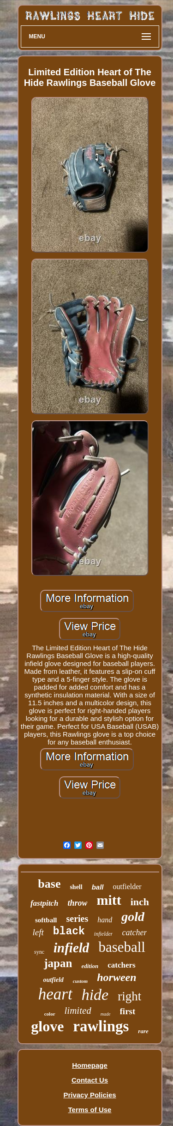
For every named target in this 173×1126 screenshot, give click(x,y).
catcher (134, 932)
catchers (121, 965)
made (106, 1014)
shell (76, 887)
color (49, 1014)
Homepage (89, 1065)
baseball (121, 947)
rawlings (101, 1026)
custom (80, 981)
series (77, 919)
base (49, 883)
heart (55, 994)
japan (58, 963)
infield (71, 947)
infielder (103, 934)
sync (39, 952)
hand (104, 920)
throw (77, 903)
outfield (53, 979)
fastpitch (44, 903)
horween (116, 977)
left (38, 932)
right (129, 996)
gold (132, 916)
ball (98, 887)
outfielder (127, 886)
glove (47, 1026)
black (69, 932)
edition (89, 966)
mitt (108, 900)
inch (140, 902)
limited (78, 1010)
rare (143, 1031)
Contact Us (90, 1080)
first (128, 1011)
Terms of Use (90, 1110)
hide (95, 994)
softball (46, 920)
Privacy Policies (89, 1095)
